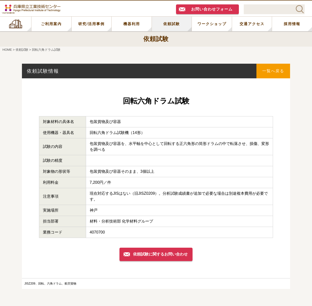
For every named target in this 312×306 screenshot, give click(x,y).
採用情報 (292, 24)
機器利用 (131, 24)
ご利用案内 (51, 24)
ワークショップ (211, 24)
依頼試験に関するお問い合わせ (160, 254)
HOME (15, 24)
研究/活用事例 (91, 24)
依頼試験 (171, 24)
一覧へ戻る (273, 71)
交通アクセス (252, 24)
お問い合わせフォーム (212, 9)
